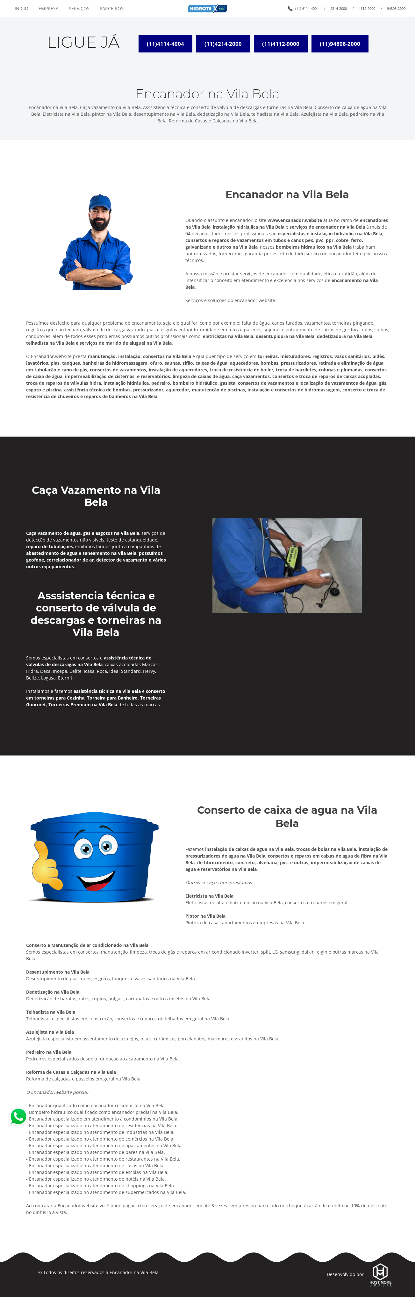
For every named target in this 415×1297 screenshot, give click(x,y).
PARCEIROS (112, 8)
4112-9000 (367, 8)
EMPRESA (49, 8)
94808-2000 (396, 8)
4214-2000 (338, 8)
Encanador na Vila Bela (134, 1272)
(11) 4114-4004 (306, 8)
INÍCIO (21, 8)
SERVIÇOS (79, 8)
